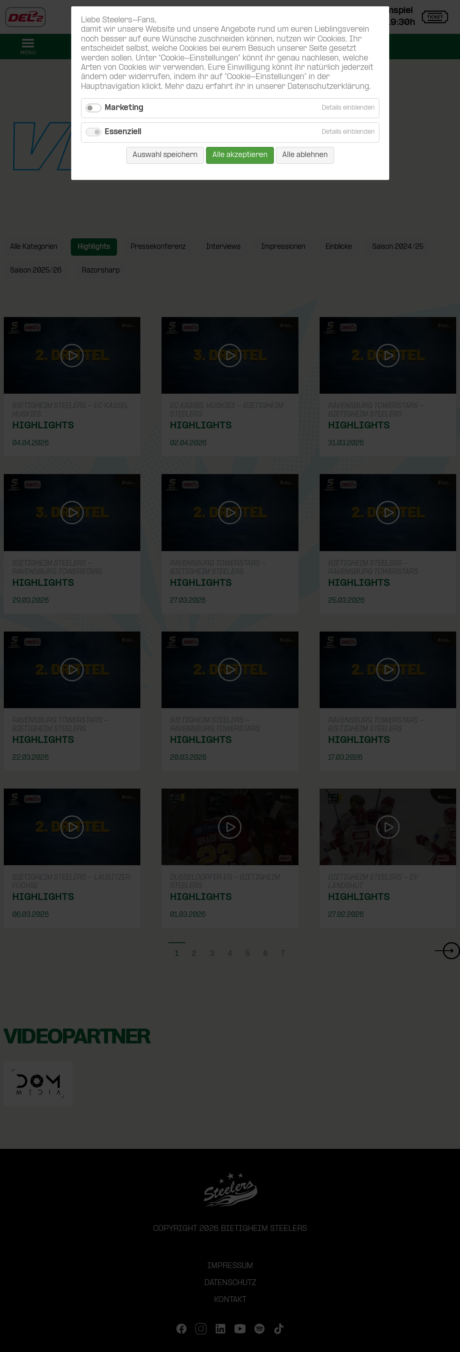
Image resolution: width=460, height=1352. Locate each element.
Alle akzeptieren (240, 155)
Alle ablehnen (305, 155)
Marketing (124, 108)
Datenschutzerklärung (328, 87)
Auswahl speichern (165, 155)
